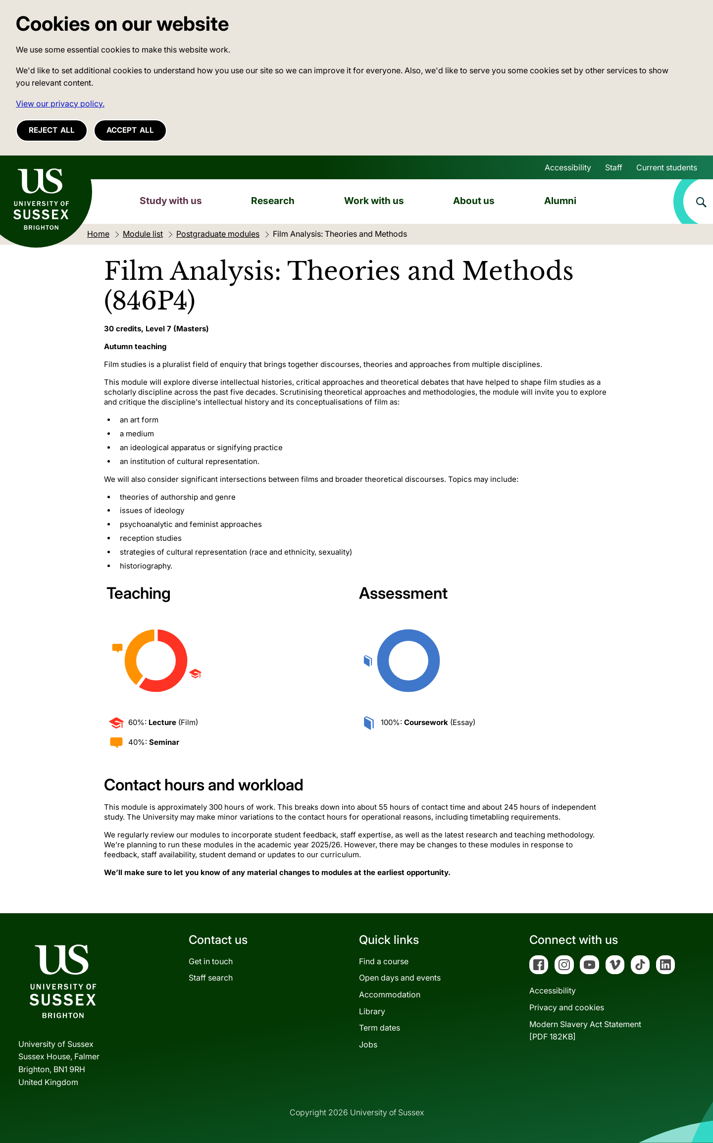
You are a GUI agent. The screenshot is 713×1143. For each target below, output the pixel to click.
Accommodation (389, 994)
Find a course (383, 961)
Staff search (211, 978)
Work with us (374, 201)
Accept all (130, 130)
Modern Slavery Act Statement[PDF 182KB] (585, 1030)
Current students (666, 167)
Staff (613, 167)
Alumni (560, 201)
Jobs (368, 1044)
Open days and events (400, 978)
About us (474, 201)
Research (273, 201)
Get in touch (211, 961)
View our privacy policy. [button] (60, 103)
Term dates (379, 1028)
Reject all (52, 130)
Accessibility (568, 167)
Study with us (171, 201)
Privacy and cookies (566, 1007)
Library (372, 1011)
